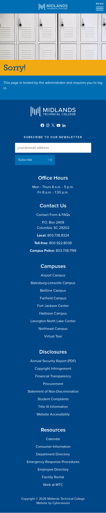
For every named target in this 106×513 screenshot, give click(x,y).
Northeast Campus (53, 328)
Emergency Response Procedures (53, 462)
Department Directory (53, 454)
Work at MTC (53, 485)
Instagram (48, 125)
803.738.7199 (66, 250)
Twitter (53, 125)
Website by (53, 503)
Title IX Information (53, 406)
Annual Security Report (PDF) (53, 361)
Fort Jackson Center (53, 306)
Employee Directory (53, 469)
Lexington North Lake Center (53, 321)
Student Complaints (53, 399)
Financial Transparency (53, 376)
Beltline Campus (53, 290)
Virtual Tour (53, 336)
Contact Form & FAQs (53, 215)
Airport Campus (53, 275)
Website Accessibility (53, 414)
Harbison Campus (53, 313)
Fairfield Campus (53, 298)
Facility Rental (53, 477)
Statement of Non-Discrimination (53, 391)
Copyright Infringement (53, 368)
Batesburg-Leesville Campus (53, 283)
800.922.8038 (60, 243)
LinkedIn (64, 125)
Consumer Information (53, 446)
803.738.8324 (58, 235)
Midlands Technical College (53, 6)
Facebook (42, 125)
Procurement (53, 384)
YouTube (58, 125)
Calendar (53, 439)
